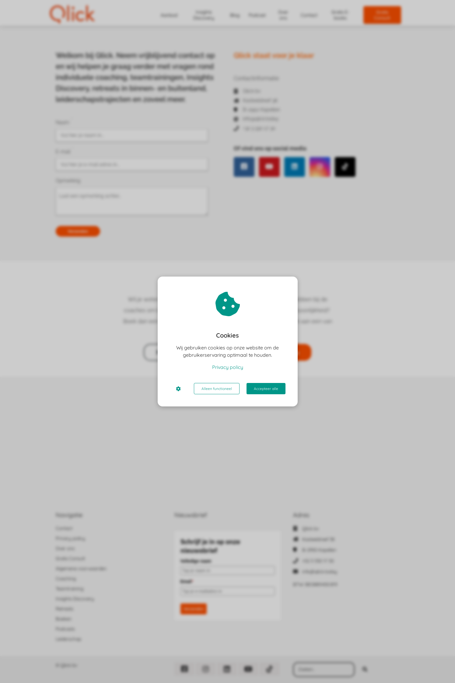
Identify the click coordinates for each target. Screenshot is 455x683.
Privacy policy (227, 367)
